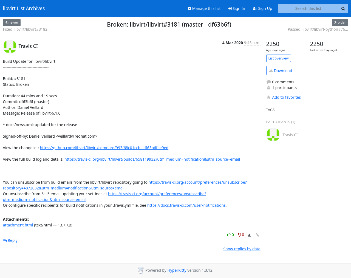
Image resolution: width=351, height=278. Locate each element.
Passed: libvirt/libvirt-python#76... (318, 29)
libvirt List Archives (24, 8)
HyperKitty (176, 270)
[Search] (343, 8)
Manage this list (204, 8)
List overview (278, 58)
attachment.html (18, 225)
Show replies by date (241, 248)
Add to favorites (283, 97)
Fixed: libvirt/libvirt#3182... (27, 29)
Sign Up (262, 8)
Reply (10, 240)
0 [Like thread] (231, 234)
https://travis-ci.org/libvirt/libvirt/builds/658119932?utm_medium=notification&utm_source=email (152, 159)
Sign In (236, 8)
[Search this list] (308, 8)
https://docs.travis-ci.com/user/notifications (186, 205)
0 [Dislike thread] (241, 234)
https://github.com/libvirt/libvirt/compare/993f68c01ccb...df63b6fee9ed (104, 147)
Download (280, 70)
